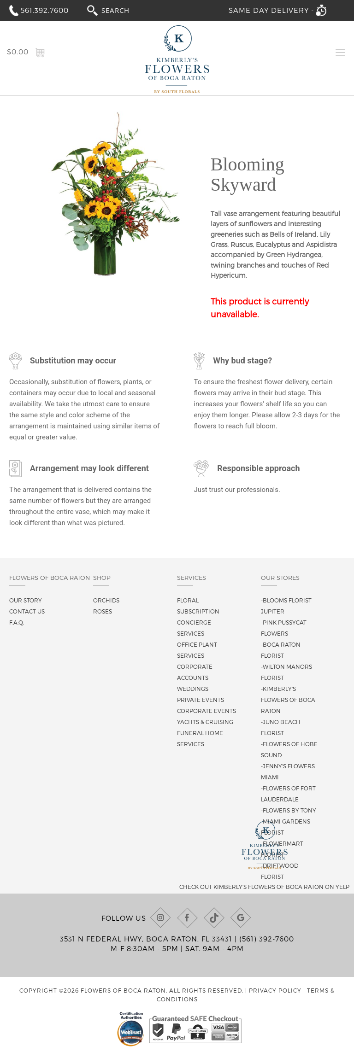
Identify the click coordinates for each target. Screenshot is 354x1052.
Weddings (192, 688)
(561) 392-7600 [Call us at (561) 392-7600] (266, 939)
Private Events (200, 699)
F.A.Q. (16, 622)
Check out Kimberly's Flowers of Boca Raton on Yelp (264, 886)
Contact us (27, 611)
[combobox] (124, 10)
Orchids (106, 600)
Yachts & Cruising (205, 722)
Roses (102, 611)
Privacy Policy (275, 990)
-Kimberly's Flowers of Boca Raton (288, 699)
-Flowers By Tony (288, 810)
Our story (25, 600)
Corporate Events (206, 710)
